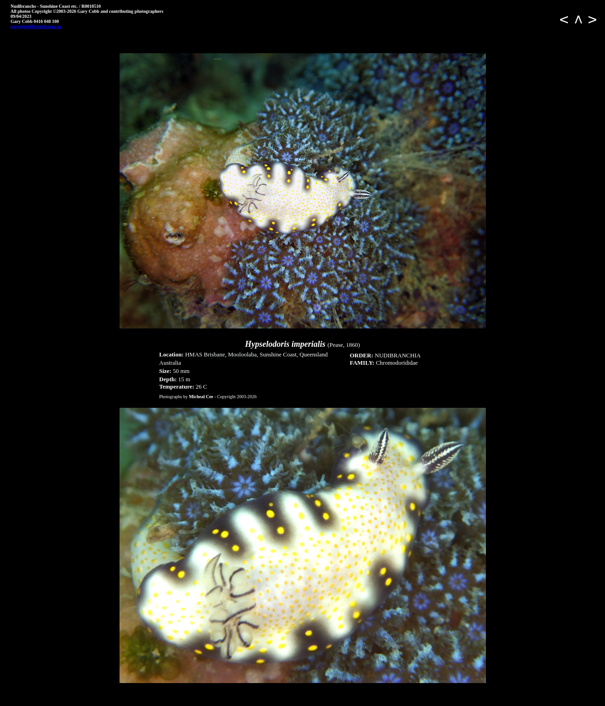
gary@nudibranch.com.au (36, 26)
